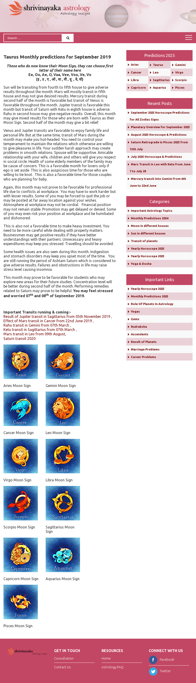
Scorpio (181, 80)
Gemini (180, 64)
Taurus (158, 64)
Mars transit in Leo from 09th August (34, 334)
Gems (135, 319)
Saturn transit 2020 (19, 338)
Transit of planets (144, 241)
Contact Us (62, 667)
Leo (156, 72)
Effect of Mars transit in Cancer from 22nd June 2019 (47, 321)
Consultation (64, 658)
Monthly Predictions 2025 (149, 296)
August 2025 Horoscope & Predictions (159, 134)
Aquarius (159, 87)
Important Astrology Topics (151, 210)
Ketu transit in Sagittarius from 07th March (39, 329)
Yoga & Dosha (141, 263)
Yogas (135, 311)
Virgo (179, 72)
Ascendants (139, 334)
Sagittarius (161, 80)
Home (106, 658)
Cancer (136, 72)
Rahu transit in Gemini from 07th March (36, 325)
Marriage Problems (145, 349)
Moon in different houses (150, 225)
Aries (135, 64)
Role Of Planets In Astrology (152, 303)
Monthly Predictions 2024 (149, 218)
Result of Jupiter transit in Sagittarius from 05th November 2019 (56, 316)
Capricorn (138, 87)
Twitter (160, 671)
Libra (135, 80)
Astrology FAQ (113, 667)
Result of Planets (144, 341)
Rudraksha (139, 326)
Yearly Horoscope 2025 (147, 248)
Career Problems (143, 356)
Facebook (161, 659)
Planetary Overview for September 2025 (160, 127)
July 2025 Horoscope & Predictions (156, 156)
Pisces (180, 87)
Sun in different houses (148, 233)
